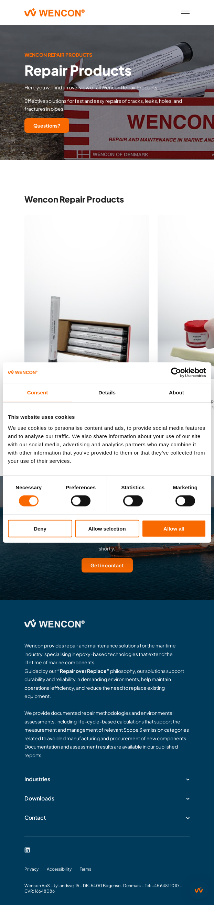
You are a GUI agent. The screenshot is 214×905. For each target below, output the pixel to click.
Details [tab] (107, 392)
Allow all (173, 528)
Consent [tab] (37, 392)
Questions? (46, 125)
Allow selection (107, 528)
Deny (40, 528)
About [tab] (176, 392)
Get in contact (107, 565)
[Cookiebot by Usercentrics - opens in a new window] (176, 373)
